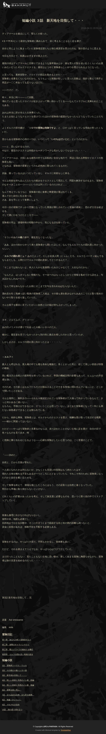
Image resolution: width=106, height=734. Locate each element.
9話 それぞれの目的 (10, 705)
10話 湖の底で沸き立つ (12, 710)
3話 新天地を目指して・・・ (14, 675)
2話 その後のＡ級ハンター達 (14, 670)
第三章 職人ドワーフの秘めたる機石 (17, 649)
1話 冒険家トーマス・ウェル (14, 665)
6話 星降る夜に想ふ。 (11, 690)
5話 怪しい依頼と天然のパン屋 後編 (18, 685)
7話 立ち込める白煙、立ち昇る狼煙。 (18, 695)
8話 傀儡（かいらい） (11, 700)
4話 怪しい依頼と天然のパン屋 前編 (18, 680)
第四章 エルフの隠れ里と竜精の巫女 (17, 654)
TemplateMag (66, 730)
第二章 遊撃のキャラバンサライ (15, 645)
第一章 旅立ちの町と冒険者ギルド (16, 640)
